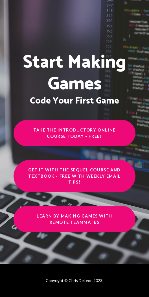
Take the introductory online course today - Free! (74, 133)
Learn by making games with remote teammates (74, 219)
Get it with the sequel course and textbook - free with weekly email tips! (74, 175)
